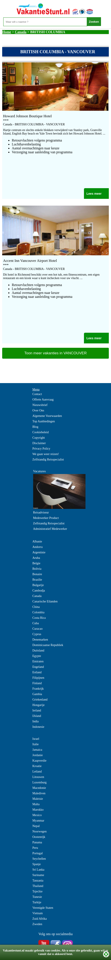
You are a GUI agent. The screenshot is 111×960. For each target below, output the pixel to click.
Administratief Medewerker (50, 528)
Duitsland (38, 650)
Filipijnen (38, 677)
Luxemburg (39, 782)
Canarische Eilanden (45, 601)
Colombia (38, 612)
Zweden (37, 924)
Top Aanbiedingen (43, 421)
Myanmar (38, 820)
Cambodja (38, 590)
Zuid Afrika (39, 918)
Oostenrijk (38, 837)
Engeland (38, 666)
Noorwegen (39, 831)
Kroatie (37, 766)
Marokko (38, 809)
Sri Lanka (38, 869)
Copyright (38, 437)
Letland (37, 771)
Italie (35, 744)
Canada (20, 32)
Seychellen (39, 858)
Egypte (36, 656)
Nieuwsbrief (40, 405)
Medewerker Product (46, 518)
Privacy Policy (41, 448)
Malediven (39, 793)
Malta (36, 804)
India (35, 721)
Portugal (37, 853)
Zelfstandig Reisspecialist (48, 459)
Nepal (36, 826)
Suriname (38, 875)
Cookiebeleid (40, 432)
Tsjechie (37, 891)
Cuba (35, 623)
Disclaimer (39, 443)
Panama (37, 842)
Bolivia (36, 568)
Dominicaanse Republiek (47, 645)
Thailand (37, 886)
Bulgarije (38, 585)
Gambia (37, 694)
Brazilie (37, 579)
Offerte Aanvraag (43, 399)
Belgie (36, 563)
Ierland (36, 710)
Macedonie (39, 787)
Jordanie (37, 755)
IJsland (36, 716)
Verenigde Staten (42, 907)
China (36, 607)
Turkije (36, 902)
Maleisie (37, 798)
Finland (37, 683)
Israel (35, 738)
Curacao (37, 628)
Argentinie (39, 552)
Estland (37, 672)
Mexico (37, 815)
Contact (37, 394)
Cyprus (36, 634)
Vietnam (37, 913)
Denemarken (40, 639)
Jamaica (37, 749)
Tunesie (37, 897)
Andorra (37, 547)
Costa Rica (39, 617)
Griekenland (40, 699)
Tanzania (37, 880)
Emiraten (38, 661)
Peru (35, 847)
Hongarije (38, 705)
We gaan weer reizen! (45, 454)
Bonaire (37, 574)
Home (6, 32)
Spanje (36, 864)
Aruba (36, 557)
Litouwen (38, 777)
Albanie (37, 541)
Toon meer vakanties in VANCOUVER (55, 353)
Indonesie (38, 726)
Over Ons (38, 410)
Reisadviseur (41, 512)
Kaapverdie (39, 760)
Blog (35, 426)
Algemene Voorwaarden (47, 416)
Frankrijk (38, 688)
